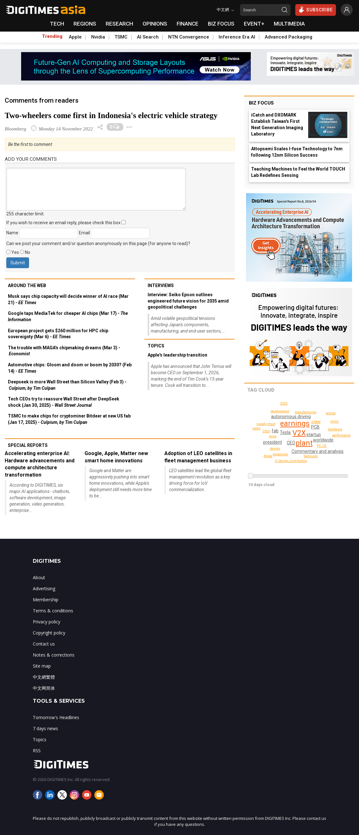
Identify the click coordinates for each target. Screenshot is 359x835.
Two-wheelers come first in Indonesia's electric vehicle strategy (111, 115)
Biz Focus (261, 103)
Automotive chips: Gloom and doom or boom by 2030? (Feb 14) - (70, 368)
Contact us (44, 644)
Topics (156, 345)
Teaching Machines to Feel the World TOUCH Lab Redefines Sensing (298, 172)
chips (335, 421)
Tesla (285, 432)
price (273, 436)
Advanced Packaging (288, 37)
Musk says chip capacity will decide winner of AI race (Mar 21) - (68, 299)
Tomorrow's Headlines (56, 717)
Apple (75, 37)
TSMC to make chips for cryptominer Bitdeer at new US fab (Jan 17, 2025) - (69, 419)
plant (304, 443)
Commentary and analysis (318, 451)
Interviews (161, 285)
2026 (288, 447)
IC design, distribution (292, 461)
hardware (336, 429)
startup (313, 434)
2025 (266, 431)
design (275, 448)
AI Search (148, 37)
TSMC (121, 37)
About (39, 577)
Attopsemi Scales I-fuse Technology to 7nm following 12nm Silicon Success (297, 152)
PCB (315, 427)
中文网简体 (44, 688)
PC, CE (322, 446)
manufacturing (306, 412)
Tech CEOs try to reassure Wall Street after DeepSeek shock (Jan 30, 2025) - (63, 402)
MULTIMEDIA (289, 24)
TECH (57, 24)
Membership (45, 600)
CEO (291, 442)
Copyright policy (49, 633)
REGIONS (85, 24)
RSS (37, 751)
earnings (295, 423)
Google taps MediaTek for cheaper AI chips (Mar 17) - (68, 316)
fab (275, 430)
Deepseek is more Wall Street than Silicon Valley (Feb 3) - (67, 385)
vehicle (331, 413)
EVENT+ (254, 24)
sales (312, 463)
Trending (52, 36)
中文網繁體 (44, 677)
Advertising (44, 589)
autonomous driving (291, 416)
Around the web (27, 285)
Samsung (311, 456)
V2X (299, 433)
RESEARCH (119, 24)
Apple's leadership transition (177, 354)
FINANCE (187, 24)
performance (342, 435)
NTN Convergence (188, 37)
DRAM (316, 422)
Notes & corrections (53, 655)
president (272, 442)
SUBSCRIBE (315, 9)
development (280, 411)
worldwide (323, 439)
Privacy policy (46, 622)
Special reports (28, 445)
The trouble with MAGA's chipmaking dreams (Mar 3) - (64, 351)
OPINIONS (155, 24)
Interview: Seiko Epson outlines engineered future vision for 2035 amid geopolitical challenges (188, 300)
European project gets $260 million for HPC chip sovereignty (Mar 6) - (58, 333)
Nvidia (98, 37)
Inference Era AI (237, 37)
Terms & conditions (53, 611)
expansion (280, 454)
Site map (42, 666)
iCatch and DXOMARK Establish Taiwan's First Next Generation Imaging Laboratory (277, 124)
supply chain (266, 424)
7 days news (45, 728)
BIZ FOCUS (221, 24)
